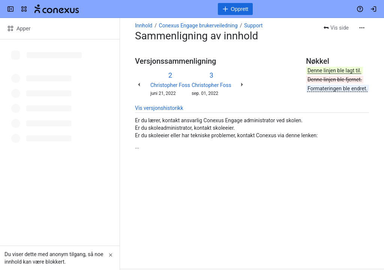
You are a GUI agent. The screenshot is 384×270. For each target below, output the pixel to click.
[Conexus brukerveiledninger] (56, 9)
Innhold (143, 25)
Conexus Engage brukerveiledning (198, 25)
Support (253, 25)
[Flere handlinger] (362, 27)
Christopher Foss (170, 85)
